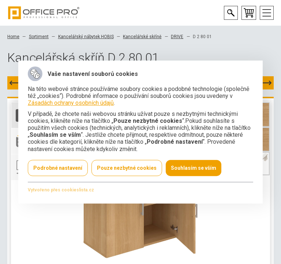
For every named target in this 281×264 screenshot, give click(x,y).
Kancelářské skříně (142, 36)
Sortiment (39, 36)
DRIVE (177, 36)
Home (13, 36)
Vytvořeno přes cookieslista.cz (61, 189)
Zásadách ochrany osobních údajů (71, 103)
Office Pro (43, 13)
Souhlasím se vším (193, 168)
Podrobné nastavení (57, 168)
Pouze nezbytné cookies (127, 168)
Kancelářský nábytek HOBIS (86, 36)
